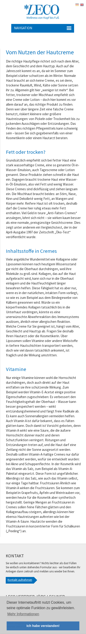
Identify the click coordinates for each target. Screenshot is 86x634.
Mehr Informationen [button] (23, 614)
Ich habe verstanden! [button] (43, 626)
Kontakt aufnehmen (20, 580)
